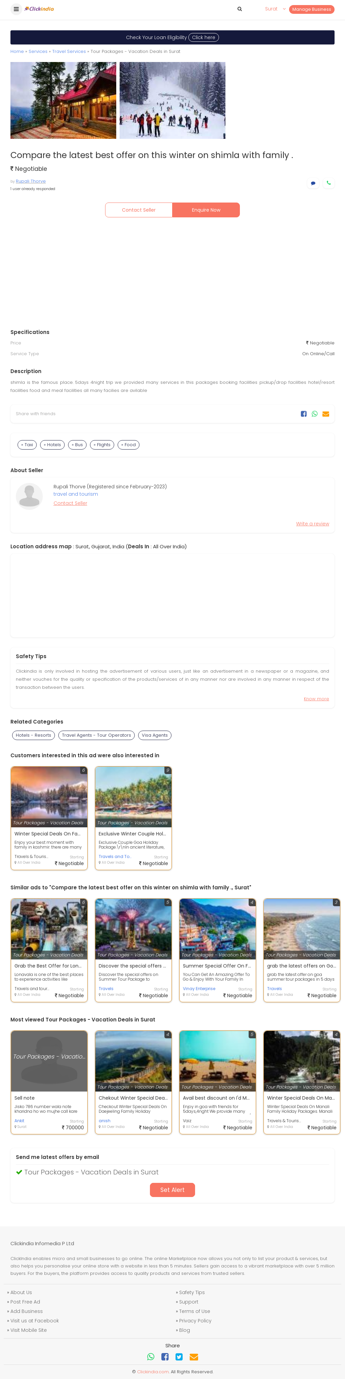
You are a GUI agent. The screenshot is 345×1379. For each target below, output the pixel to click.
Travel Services (69, 51)
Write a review (312, 523)
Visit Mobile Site (28, 1330)
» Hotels (52, 444)
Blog (184, 1330)
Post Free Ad (25, 1301)
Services (38, 51)
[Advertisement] (172, 274)
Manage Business (311, 9)
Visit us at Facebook (34, 1320)
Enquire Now (206, 210)
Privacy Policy (195, 1320)
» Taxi (27, 444)
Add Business (26, 1311)
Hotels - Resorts (33, 735)
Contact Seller (139, 210)
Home (17, 51)
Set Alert (172, 1190)
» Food (128, 444)
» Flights (102, 444)
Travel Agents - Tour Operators (96, 735)
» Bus (77, 444)
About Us (21, 1292)
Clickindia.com (153, 1372)
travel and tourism (76, 494)
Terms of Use (194, 1311)
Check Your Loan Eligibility (172, 37)
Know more (316, 699)
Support (188, 1301)
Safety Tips (192, 1292)
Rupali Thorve (31, 181)
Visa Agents (155, 735)
